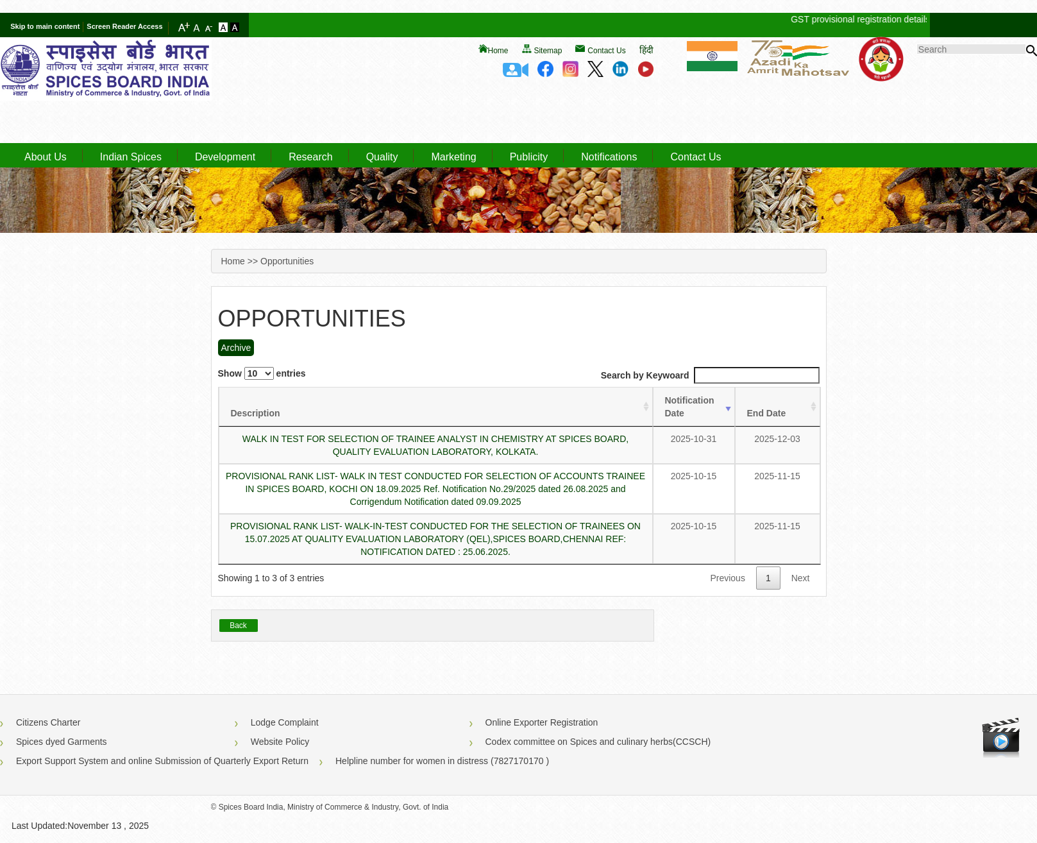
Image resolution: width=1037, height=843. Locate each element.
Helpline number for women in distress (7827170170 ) (442, 761)
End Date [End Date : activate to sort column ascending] (766, 413)
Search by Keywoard (710, 375)
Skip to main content (45, 26)
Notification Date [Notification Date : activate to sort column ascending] (689, 406)
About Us (45, 157)
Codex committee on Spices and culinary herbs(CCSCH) (598, 742)
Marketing (453, 157)
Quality (382, 157)
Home (498, 50)
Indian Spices (131, 157)
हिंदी (646, 50)
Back (238, 625)
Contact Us (606, 50)
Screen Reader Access (124, 26)
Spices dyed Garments (61, 742)
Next (800, 578)
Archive (236, 348)
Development (225, 157)
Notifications (609, 157)
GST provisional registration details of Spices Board (901, 19)
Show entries (262, 373)
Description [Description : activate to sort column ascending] (255, 413)
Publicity (529, 157)
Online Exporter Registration (541, 722)
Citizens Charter (48, 722)
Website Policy (280, 742)
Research (310, 157)
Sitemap (548, 50)
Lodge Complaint (285, 722)
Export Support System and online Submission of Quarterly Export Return (162, 761)
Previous (727, 578)
